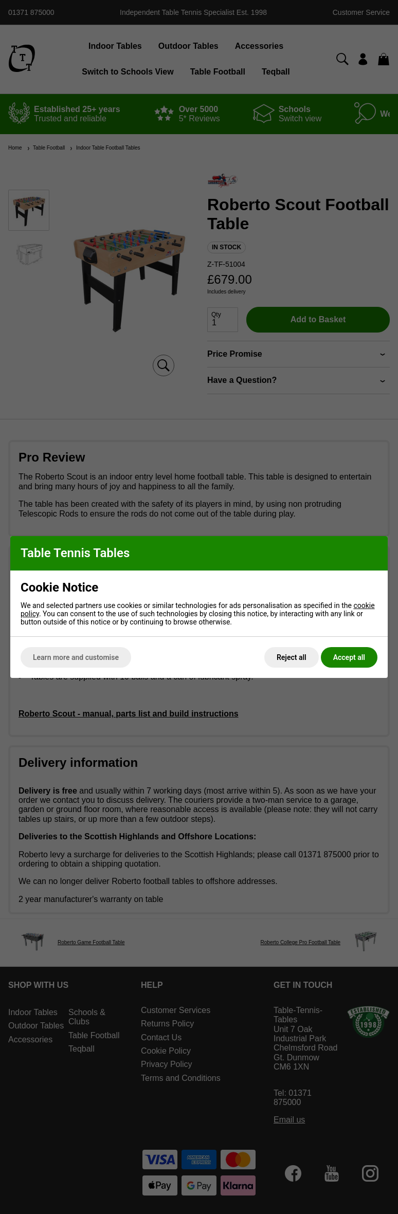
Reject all (291, 657)
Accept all (349, 657)
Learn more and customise (76, 657)
